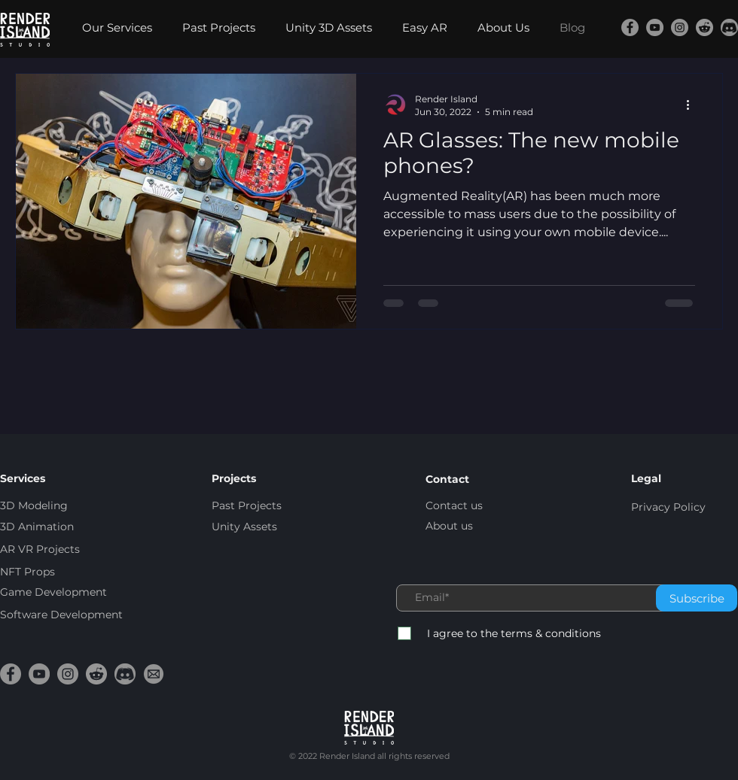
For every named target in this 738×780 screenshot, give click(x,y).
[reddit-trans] (704, 27)
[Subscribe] (696, 598)
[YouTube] (654, 27)
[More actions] (693, 105)
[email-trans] (153, 673)
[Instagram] (679, 27)
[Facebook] (630, 27)
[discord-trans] (729, 27)
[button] (121, 28)
